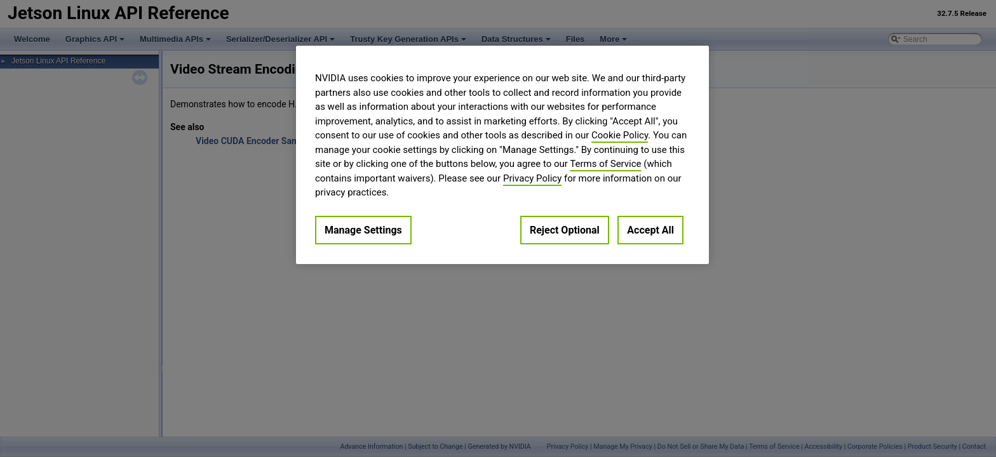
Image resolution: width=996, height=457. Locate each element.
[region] (502, 155)
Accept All (650, 230)
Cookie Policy (619, 135)
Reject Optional (565, 230)
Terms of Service (605, 163)
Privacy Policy (532, 178)
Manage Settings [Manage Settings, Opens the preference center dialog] (363, 230)
